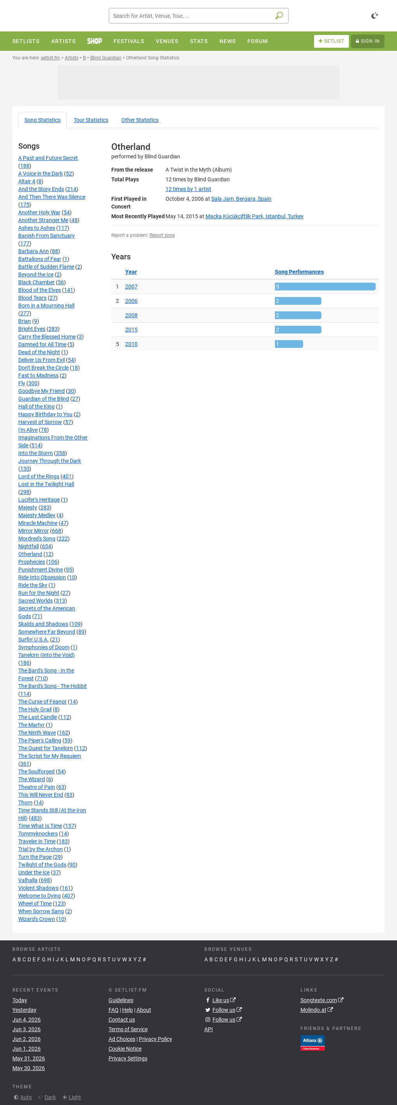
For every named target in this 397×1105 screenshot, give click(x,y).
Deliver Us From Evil (41, 360)
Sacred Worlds (35, 601)
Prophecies (31, 562)
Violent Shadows (38, 888)
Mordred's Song (36, 538)
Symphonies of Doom (43, 647)
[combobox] (199, 16)
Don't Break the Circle (43, 368)
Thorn (25, 802)
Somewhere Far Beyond (46, 632)
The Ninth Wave (37, 733)
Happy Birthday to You (45, 414)
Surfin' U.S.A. (33, 639)
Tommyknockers (38, 833)
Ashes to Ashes (36, 228)
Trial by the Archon (40, 849)
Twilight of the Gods (42, 865)
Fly (21, 383)
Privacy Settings (128, 1058)
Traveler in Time (36, 841)
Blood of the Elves (39, 290)
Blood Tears (32, 298)
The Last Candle (37, 717)
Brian (24, 321)
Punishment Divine (40, 569)
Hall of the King (36, 406)
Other (140, 120)
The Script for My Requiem (49, 756)
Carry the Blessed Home (47, 337)
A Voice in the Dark (40, 173)
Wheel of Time (35, 903)
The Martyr (31, 725)
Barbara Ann (33, 251)
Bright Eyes (31, 329)
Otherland (30, 554)
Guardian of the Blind (43, 399)
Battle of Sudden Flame (46, 267)
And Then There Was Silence (51, 197)
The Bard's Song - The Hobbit (52, 686)
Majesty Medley (36, 515)
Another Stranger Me (43, 220)
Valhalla (28, 880)
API (208, 1029)
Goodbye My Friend (41, 391)
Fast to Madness (38, 375)
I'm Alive (28, 430)
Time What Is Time (40, 826)
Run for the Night (38, 593)
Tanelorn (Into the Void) (46, 655)
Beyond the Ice (36, 274)
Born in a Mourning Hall (46, 305)
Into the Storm (35, 453)
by (188, 189)
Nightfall (28, 546)
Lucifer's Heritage (39, 500)
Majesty (27, 507)
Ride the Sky (32, 585)
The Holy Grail (35, 709)
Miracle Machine (37, 523)
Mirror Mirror (33, 531)
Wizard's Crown (36, 919)
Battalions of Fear (39, 259)
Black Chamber (36, 282)
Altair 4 (26, 181)
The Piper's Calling (39, 740)
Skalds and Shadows (43, 624)
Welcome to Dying (39, 896)
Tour (91, 120)
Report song (162, 235)
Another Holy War (39, 212)
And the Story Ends (41, 189)
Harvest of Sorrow (40, 422)
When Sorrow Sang (41, 911)
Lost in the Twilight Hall (46, 484)
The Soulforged (36, 771)
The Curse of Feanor (42, 701)
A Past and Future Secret (48, 158)
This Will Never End (40, 795)
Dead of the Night (39, 352)
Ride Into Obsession (42, 577)
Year (131, 272)
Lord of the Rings (38, 476)
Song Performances (299, 272)
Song (42, 120)
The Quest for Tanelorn (45, 748)
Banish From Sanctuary (46, 236)
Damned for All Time (42, 344)
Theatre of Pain (36, 787)
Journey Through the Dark (49, 461)
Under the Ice (34, 872)
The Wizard (31, 779)
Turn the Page (35, 857)
